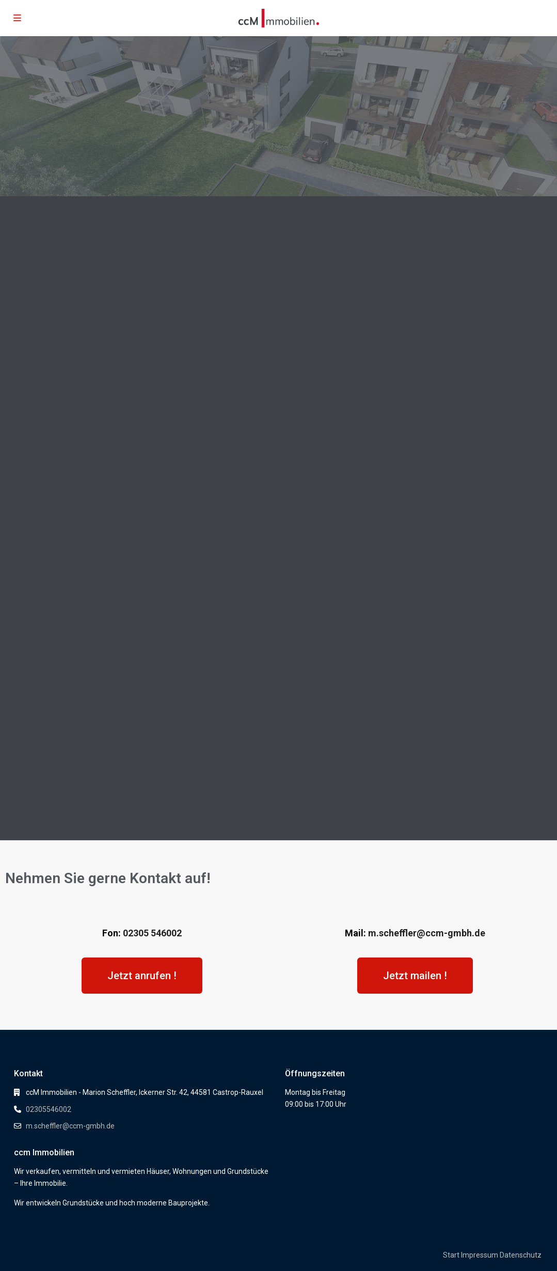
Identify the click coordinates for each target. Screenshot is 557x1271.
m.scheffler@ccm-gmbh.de (426, 933)
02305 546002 (152, 933)
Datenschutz (521, 1255)
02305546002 (48, 1109)
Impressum (479, 1255)
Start (451, 1255)
